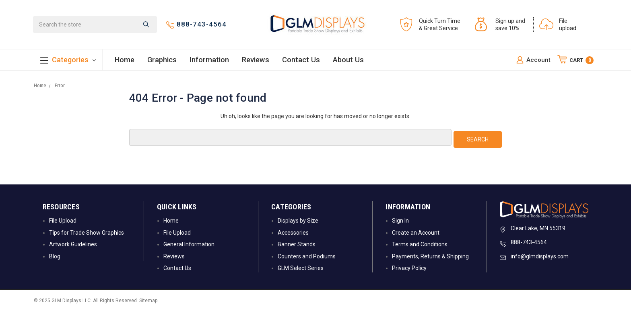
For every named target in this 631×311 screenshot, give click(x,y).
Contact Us (301, 60)
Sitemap (148, 300)
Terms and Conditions (419, 244)
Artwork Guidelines (73, 244)
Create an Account (415, 232)
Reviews (255, 60)
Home (124, 60)
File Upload (62, 220)
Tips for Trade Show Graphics (86, 232)
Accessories (293, 232)
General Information (188, 244)
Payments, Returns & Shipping (430, 255)
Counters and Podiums (307, 255)
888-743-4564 (529, 242)
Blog (54, 255)
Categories (68, 60)
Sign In (400, 220)
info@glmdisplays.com (540, 256)
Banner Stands (297, 244)
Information (209, 60)
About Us (348, 60)
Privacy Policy (409, 267)
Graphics (162, 60)
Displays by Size (298, 220)
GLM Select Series (301, 267)
